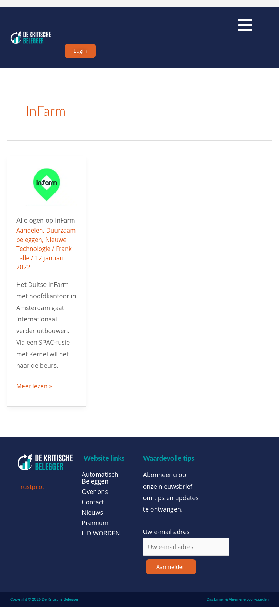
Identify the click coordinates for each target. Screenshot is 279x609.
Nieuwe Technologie (45, 250)
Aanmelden (171, 569)
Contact (93, 503)
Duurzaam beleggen (45, 241)
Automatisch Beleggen (100, 479)
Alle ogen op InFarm (46, 222)
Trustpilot (31, 488)
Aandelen (29, 232)
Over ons (95, 493)
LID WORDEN (101, 534)
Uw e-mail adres (166, 533)
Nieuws (92, 513)
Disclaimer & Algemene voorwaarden (238, 601)
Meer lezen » (34, 387)
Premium (95, 524)
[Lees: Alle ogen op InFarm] (46, 187)
